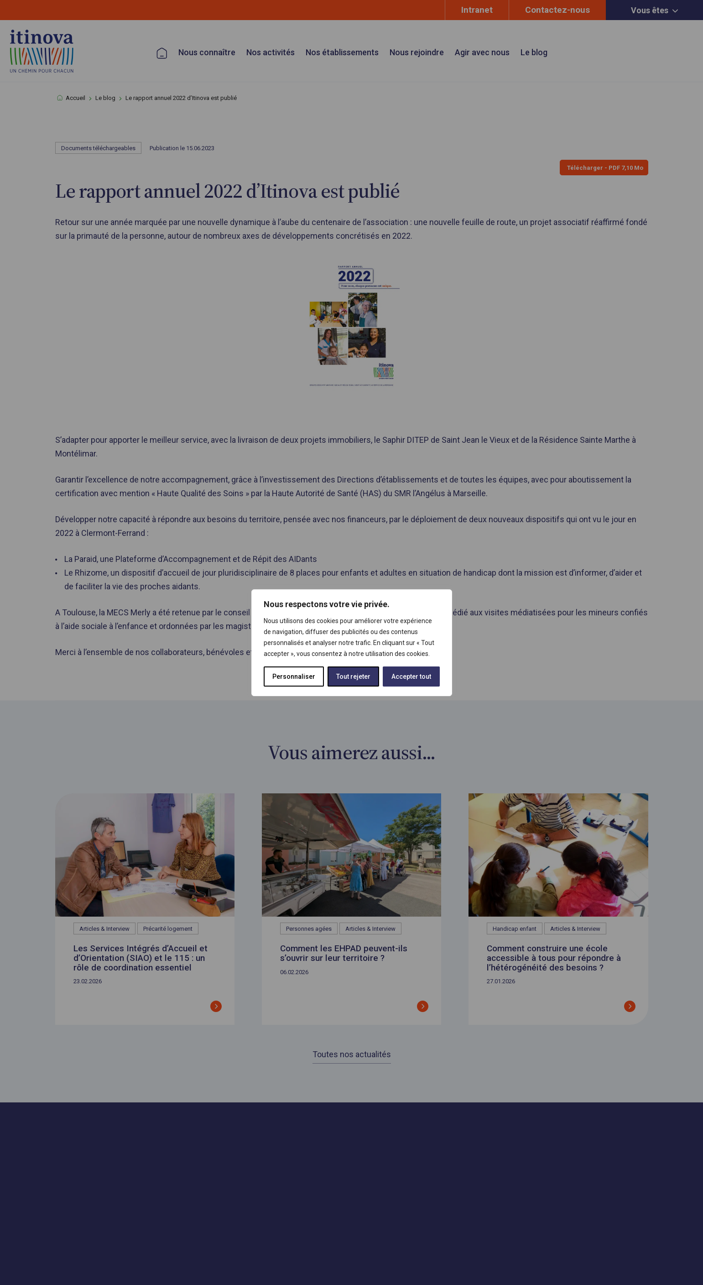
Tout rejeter (353, 676)
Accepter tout (411, 676)
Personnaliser (293, 676)
